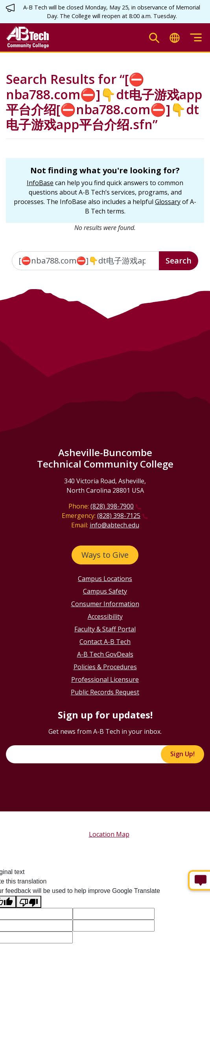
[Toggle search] (154, 38)
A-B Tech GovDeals (105, 654)
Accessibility (105, 616)
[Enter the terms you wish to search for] (85, 260)
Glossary (168, 201)
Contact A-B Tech (105, 641)
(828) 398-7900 (112, 506)
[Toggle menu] (196, 38)
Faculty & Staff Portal (105, 629)
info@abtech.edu (114, 525)
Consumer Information (105, 603)
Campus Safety (105, 591)
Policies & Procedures (105, 667)
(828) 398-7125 (118, 515)
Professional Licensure (105, 679)
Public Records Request (105, 692)
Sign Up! (182, 754)
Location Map (109, 834)
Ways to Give (105, 554)
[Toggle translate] (174, 38)
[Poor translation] (28, 902)
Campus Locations (105, 578)
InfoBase (40, 182)
